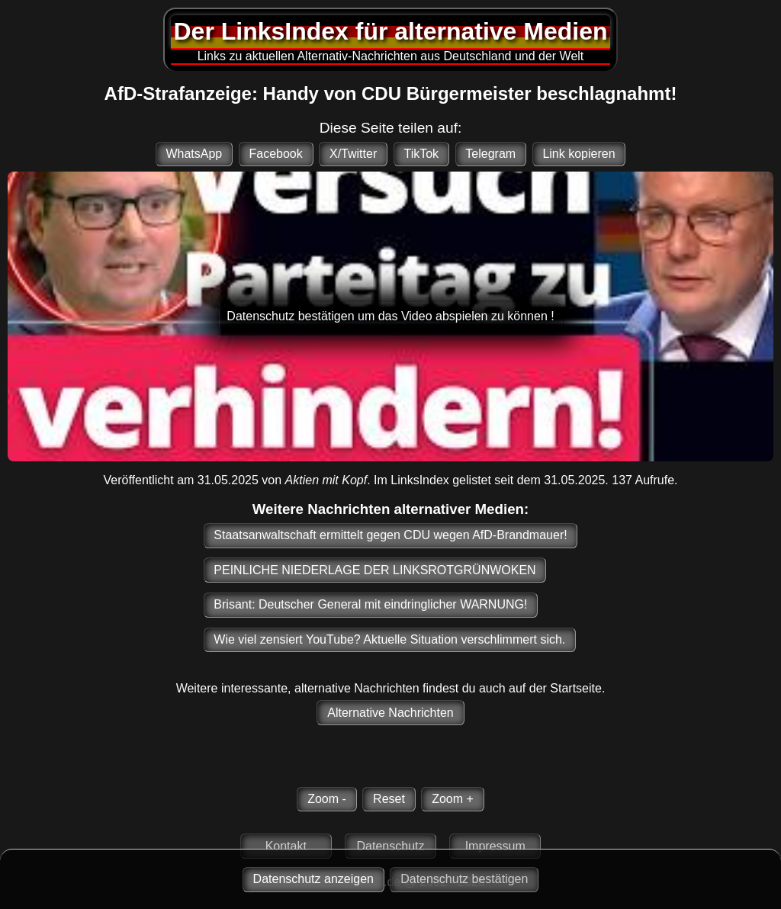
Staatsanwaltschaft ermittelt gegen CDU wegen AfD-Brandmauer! (390, 534)
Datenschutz (391, 846)
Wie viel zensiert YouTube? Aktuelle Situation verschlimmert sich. (389, 639)
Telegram (490, 153)
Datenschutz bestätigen (464, 878)
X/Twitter (353, 153)
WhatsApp (194, 153)
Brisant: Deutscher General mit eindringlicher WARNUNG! (370, 604)
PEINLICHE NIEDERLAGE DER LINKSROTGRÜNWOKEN (374, 570)
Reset (389, 798)
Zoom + (453, 798)
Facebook (275, 153)
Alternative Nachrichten (390, 712)
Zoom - (326, 798)
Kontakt (286, 846)
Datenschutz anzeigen (313, 878)
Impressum (495, 846)
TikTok (421, 153)
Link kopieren (578, 153)
